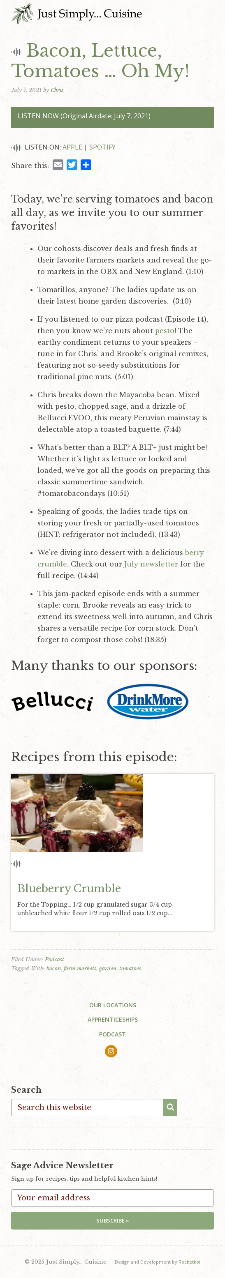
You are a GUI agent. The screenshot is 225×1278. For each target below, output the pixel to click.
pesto (164, 331)
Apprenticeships (113, 1019)
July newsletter (151, 564)
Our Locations (112, 1005)
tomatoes (130, 968)
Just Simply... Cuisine (76, 13)
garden (107, 968)
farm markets (80, 968)
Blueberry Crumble (69, 888)
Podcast (54, 959)
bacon (53, 968)
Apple (72, 147)
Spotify (102, 147)
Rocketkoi (189, 1262)
